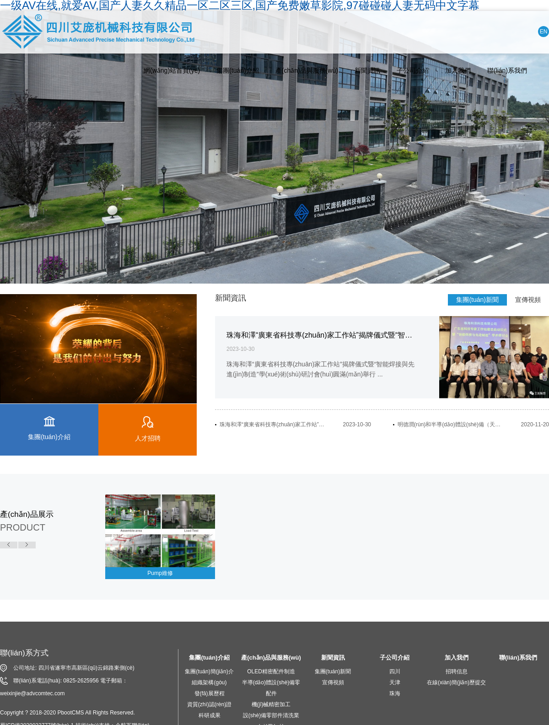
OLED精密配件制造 (271, 671)
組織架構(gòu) (209, 682)
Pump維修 (159, 573)
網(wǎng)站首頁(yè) (172, 70)
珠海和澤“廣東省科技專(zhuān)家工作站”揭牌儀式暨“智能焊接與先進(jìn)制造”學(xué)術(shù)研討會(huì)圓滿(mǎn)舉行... (273, 424)
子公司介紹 (413, 70)
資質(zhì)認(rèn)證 (209, 704)
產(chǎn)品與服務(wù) (306, 70)
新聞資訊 (367, 70)
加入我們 (458, 70)
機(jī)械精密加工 (271, 704)
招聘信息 (457, 671)
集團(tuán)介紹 (237, 70)
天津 (394, 682)
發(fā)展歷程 (209, 693)
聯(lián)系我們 (507, 70)
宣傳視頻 (528, 299)
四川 (394, 671)
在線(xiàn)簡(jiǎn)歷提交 (456, 682)
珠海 (394, 693)
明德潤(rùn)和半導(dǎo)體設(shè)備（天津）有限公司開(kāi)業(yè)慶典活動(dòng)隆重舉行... (451, 424)
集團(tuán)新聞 (477, 299)
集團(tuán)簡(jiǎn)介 (209, 671)
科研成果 (210, 715)
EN (544, 31)
